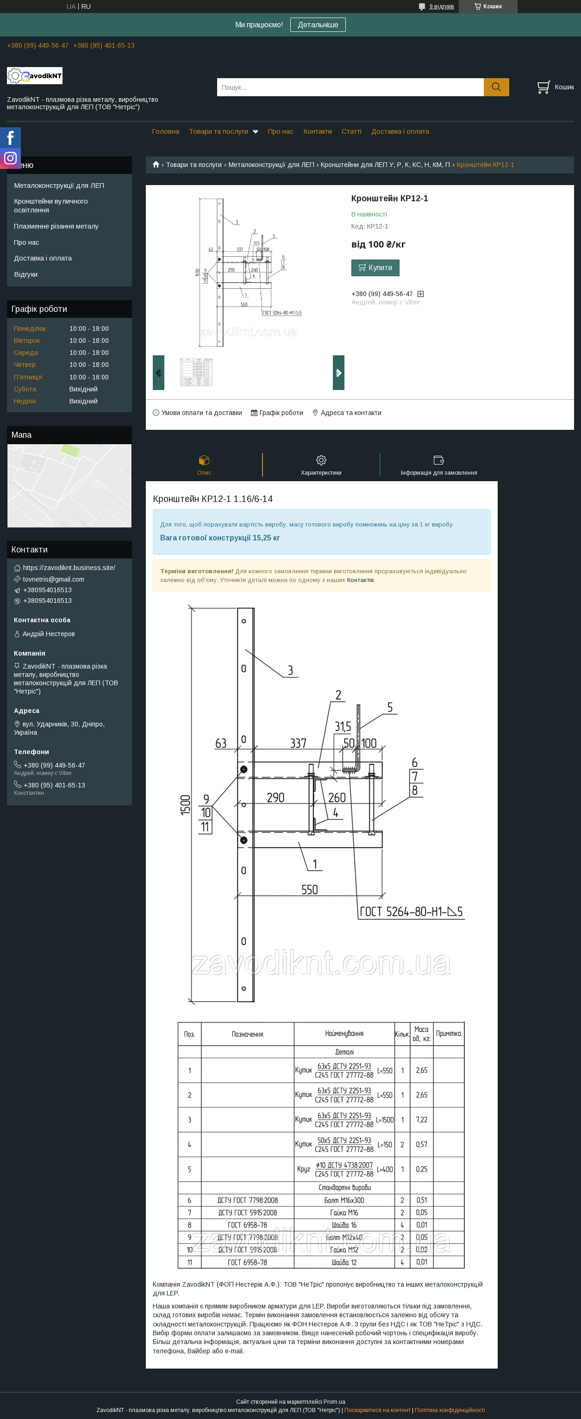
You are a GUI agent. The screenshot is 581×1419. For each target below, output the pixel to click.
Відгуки (25, 274)
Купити (380, 268)
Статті (352, 131)
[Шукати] (496, 87)
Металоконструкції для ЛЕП (271, 164)
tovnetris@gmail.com (53, 579)
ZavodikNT (198, 1284)
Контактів (360, 579)
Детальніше (318, 25)
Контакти (317, 131)
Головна (165, 131)
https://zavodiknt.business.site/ (69, 567)
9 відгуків (442, 6)
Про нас (281, 131)
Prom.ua (334, 1402)
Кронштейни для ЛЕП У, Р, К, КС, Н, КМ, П (385, 164)
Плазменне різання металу (56, 226)
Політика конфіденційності (450, 1410)
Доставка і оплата (400, 131)
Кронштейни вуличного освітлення (51, 205)
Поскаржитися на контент (377, 1410)
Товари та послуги (218, 131)
